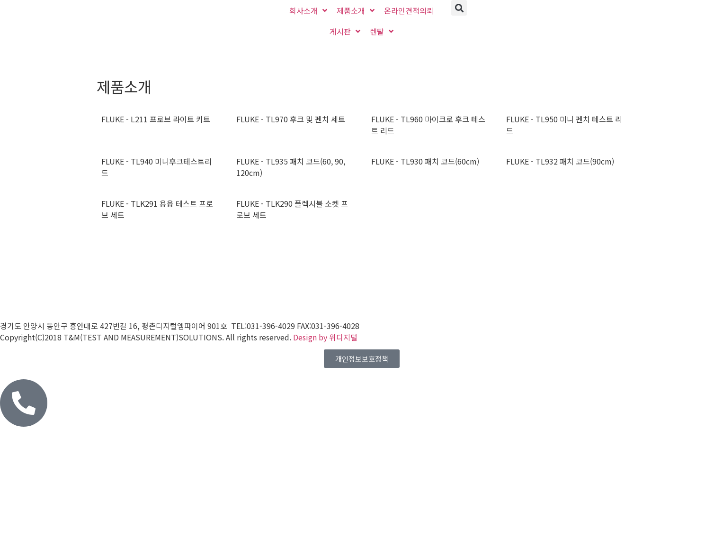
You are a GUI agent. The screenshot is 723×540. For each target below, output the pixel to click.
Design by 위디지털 (325, 337)
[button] (459, 8)
